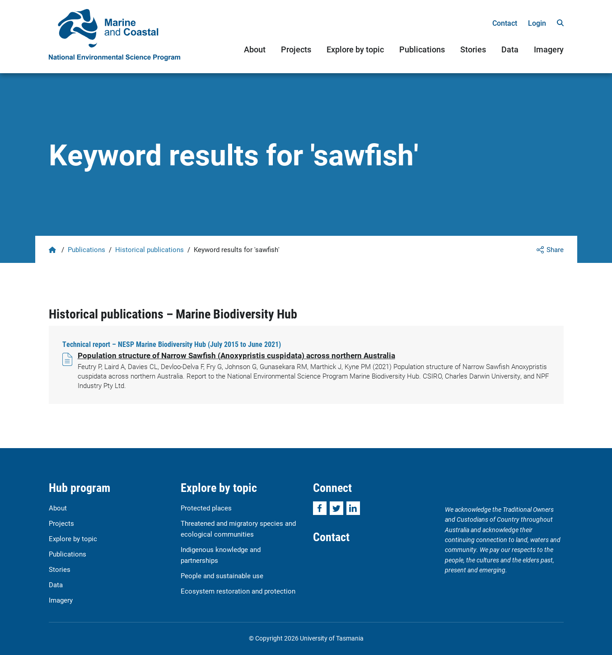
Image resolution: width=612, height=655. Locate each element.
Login (537, 23)
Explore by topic (355, 49)
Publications (422, 49)
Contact (504, 23)
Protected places (206, 507)
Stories (473, 49)
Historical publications (149, 249)
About (255, 49)
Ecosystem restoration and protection (238, 590)
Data (510, 49)
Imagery (549, 49)
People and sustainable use (222, 575)
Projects (296, 49)
